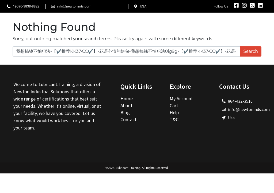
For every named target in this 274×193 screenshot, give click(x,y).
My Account (181, 98)
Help (174, 112)
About (127, 105)
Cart (174, 105)
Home (127, 98)
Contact (128, 119)
